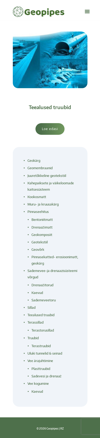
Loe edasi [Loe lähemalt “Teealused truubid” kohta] (50, 129)
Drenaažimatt (42, 227)
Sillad (31, 308)
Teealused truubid (50, 107)
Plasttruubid (40, 369)
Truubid (33, 338)
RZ (62, 428)
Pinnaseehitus (38, 212)
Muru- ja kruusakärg (43, 204)
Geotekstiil (39, 242)
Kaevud (37, 293)
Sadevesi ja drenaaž (46, 376)
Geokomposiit (41, 235)
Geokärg (33, 161)
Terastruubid (41, 346)
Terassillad (35, 322)
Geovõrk (37, 250)
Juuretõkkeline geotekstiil (46, 176)
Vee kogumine (38, 384)
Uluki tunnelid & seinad (44, 353)
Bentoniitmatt (42, 220)
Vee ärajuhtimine (40, 361)
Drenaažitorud (42, 285)
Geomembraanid (40, 168)
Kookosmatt (36, 197)
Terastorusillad (42, 330)
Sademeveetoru (43, 300)
